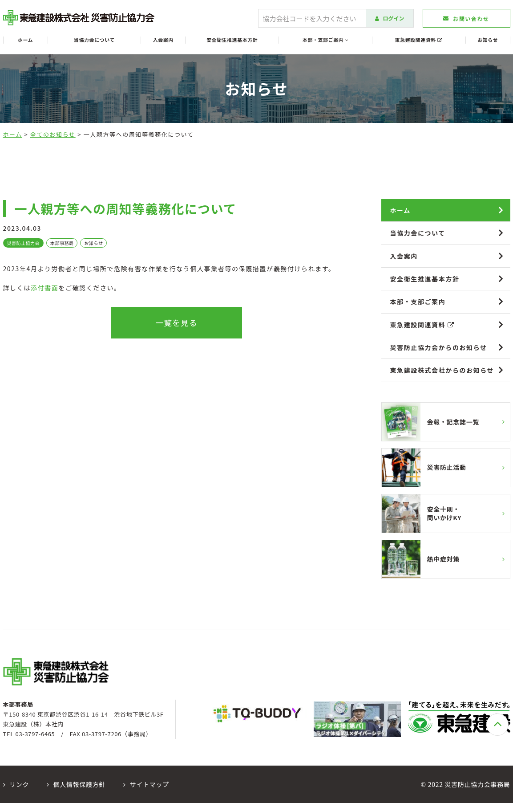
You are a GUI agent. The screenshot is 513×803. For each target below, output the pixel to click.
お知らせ (487, 40)
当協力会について (94, 40)
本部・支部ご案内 (325, 40)
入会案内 (163, 40)
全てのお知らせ (53, 134)
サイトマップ (146, 784)
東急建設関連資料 (419, 40)
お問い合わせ (466, 18)
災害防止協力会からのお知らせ (438, 347)
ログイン (389, 18)
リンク (16, 784)
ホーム (25, 40)
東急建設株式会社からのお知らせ (442, 370)
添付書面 (44, 287)
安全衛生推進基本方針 (232, 40)
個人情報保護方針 (76, 784)
